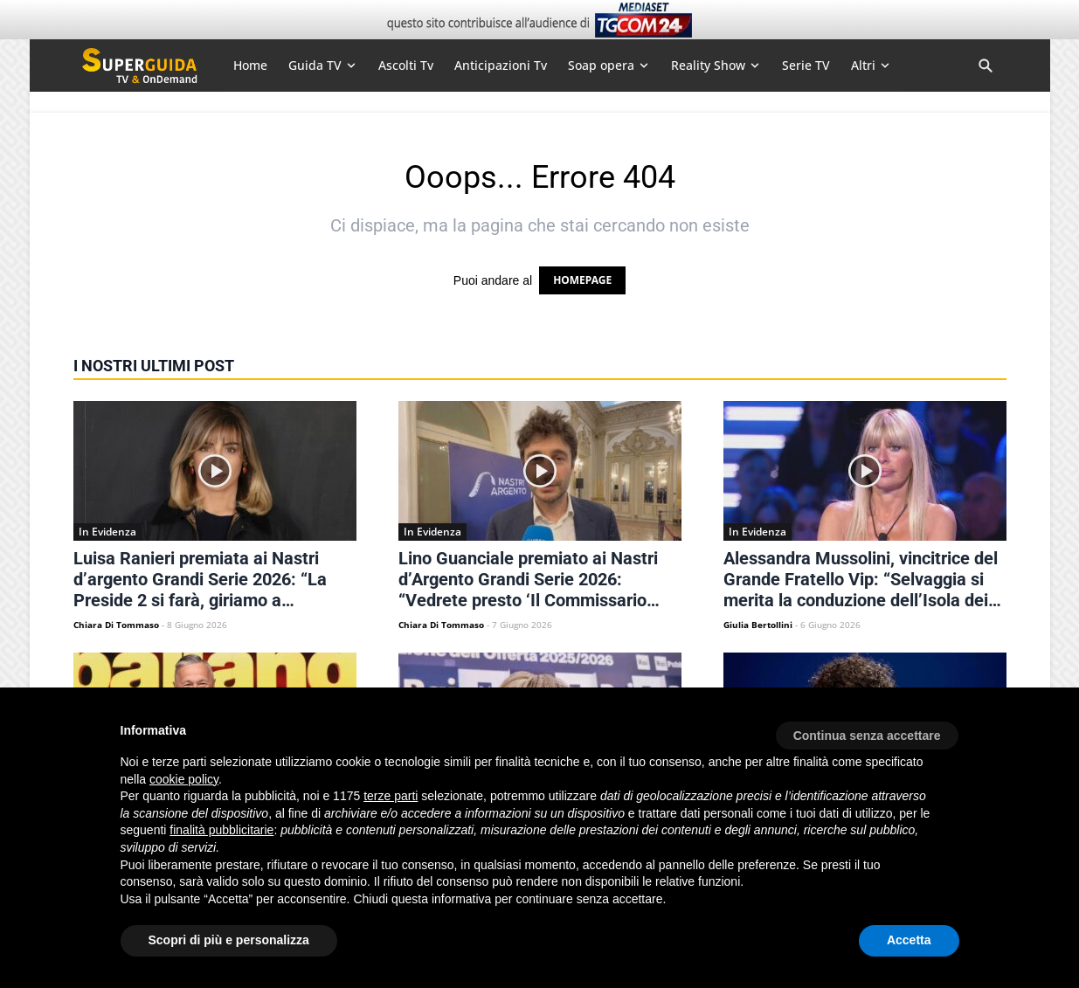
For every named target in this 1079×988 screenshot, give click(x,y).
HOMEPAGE (582, 280)
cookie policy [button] (183, 779)
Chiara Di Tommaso (116, 624)
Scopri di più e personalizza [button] (229, 940)
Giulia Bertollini (757, 624)
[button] (867, 729)
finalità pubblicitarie (221, 830)
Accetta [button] (909, 940)
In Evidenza (107, 531)
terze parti (390, 796)
